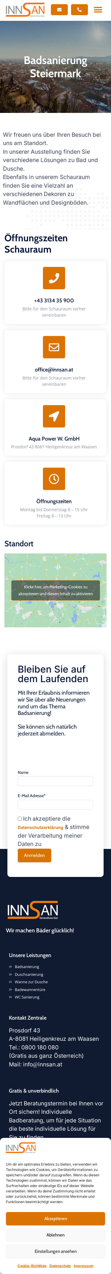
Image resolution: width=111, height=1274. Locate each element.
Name (23, 772)
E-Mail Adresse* (32, 796)
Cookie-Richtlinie (31, 1266)
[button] (98, 9)
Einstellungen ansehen (56, 1251)
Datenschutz (60, 1266)
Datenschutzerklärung (40, 827)
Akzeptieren (55, 1218)
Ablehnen (55, 1235)
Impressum (84, 1266)
